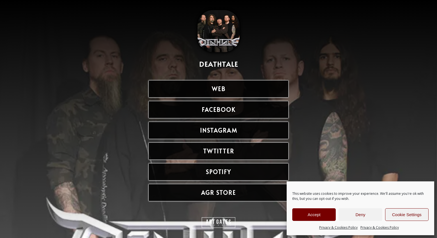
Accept (314, 214)
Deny (360, 214)
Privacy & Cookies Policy (338, 227)
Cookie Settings (407, 214)
